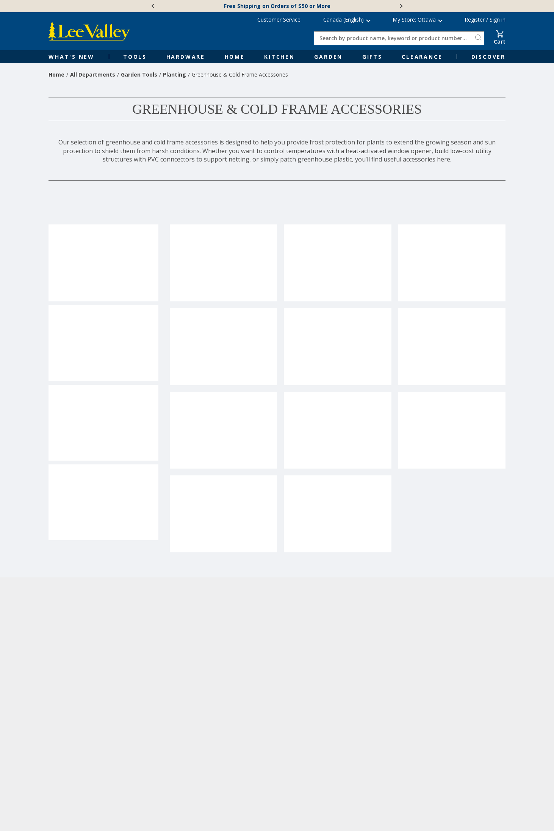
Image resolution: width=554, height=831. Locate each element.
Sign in (497, 19)
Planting (174, 74)
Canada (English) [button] (343, 19)
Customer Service (278, 19)
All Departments (92, 74)
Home (235, 56)
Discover (488, 56)
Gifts (372, 56)
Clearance (422, 56)
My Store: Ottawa (414, 19)
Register (475, 19)
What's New (71, 56)
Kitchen (279, 56)
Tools (135, 56)
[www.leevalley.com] (89, 31)
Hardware (185, 56)
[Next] (400, 6)
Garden (328, 56)
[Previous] (153, 6)
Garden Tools (139, 74)
